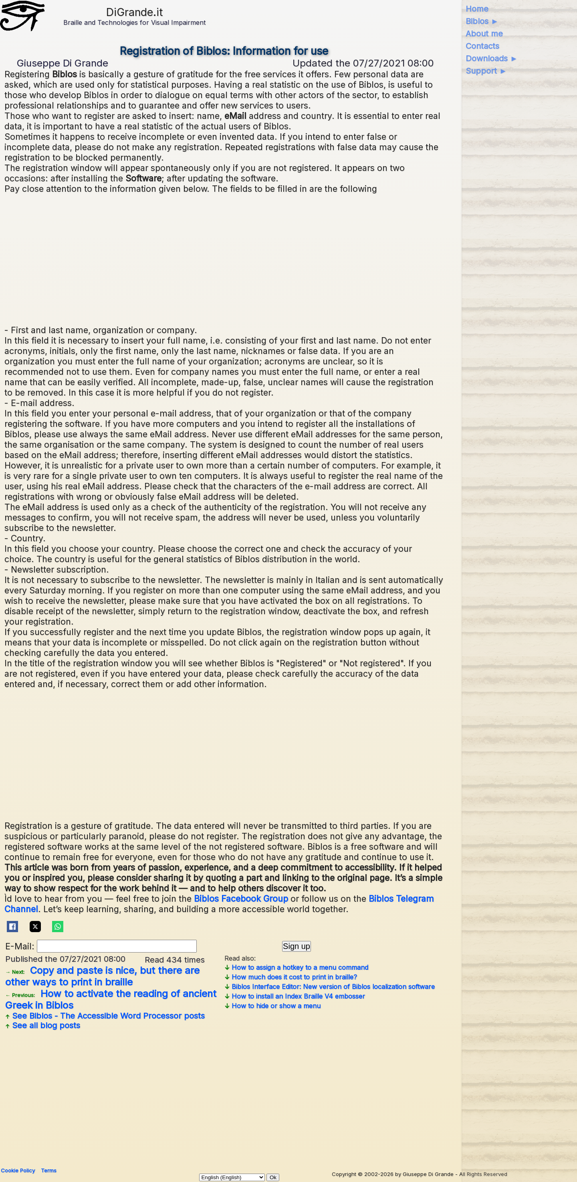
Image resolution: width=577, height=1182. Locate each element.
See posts (105, 1016)
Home (477, 9)
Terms (48, 1170)
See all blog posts (42, 1025)
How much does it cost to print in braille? (290, 977)
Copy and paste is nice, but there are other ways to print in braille (102, 976)
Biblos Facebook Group (241, 898)
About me (484, 33)
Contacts (482, 46)
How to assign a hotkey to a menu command (296, 967)
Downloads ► (492, 58)
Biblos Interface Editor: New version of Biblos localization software (329, 987)
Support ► (486, 71)
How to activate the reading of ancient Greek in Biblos (110, 999)
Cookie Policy (18, 1170)
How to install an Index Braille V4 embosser (294, 996)
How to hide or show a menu (272, 1006)
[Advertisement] (224, 258)
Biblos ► (482, 21)
